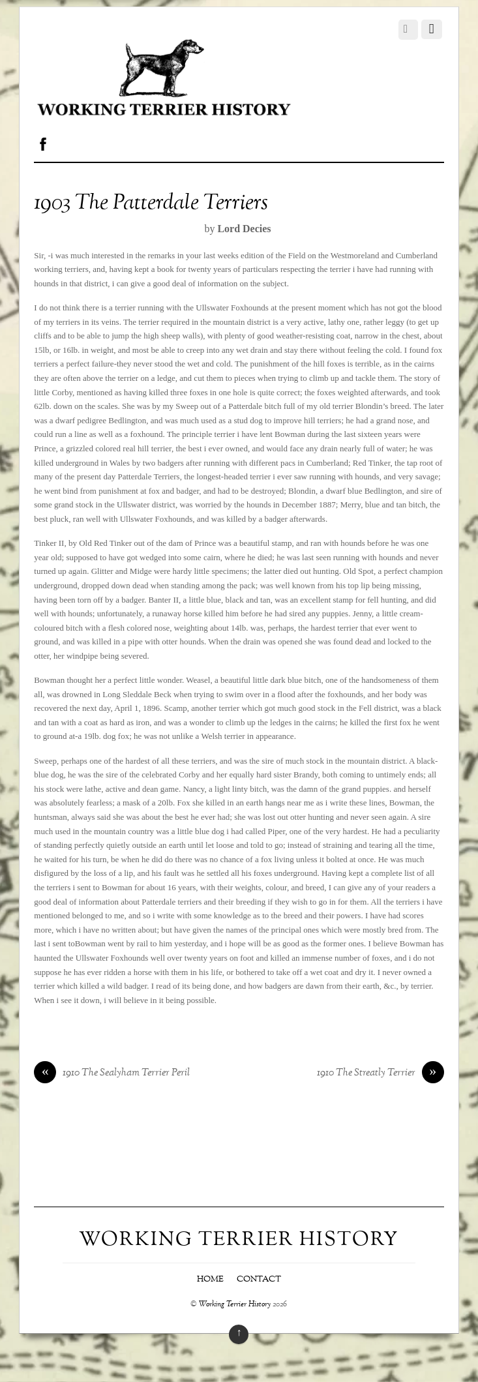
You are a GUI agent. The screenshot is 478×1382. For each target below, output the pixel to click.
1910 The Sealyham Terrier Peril (112, 1073)
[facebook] (43, 141)
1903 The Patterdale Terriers (151, 203)
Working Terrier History (235, 1304)
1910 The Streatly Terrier (380, 1073)
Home (210, 1279)
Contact (259, 1279)
